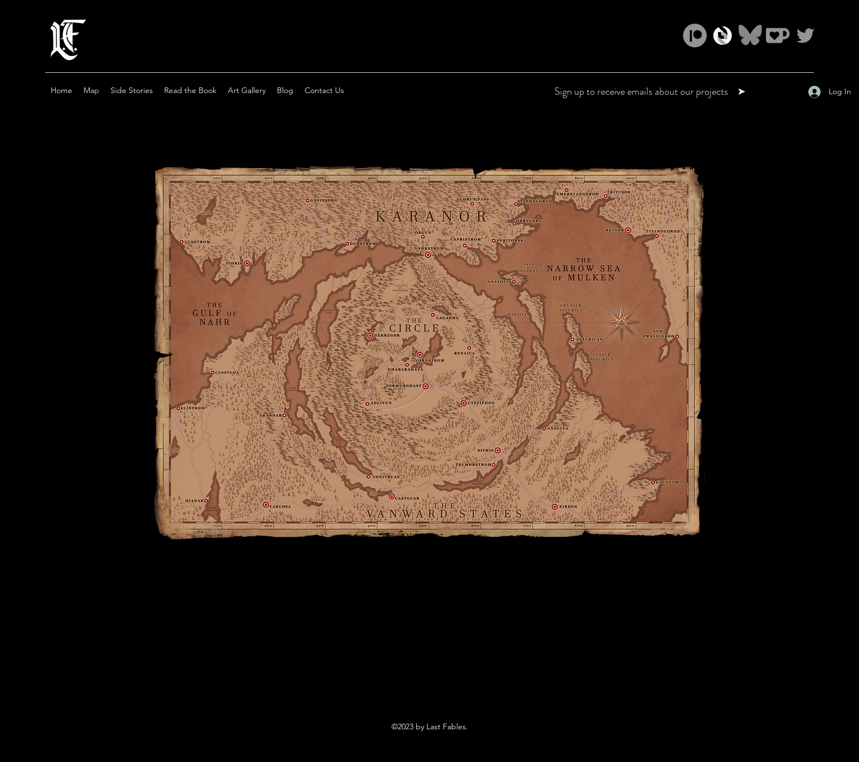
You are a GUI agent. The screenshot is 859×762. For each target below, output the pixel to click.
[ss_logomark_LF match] (722, 35)
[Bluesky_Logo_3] (750, 35)
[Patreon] (695, 35)
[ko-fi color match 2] (778, 35)
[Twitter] (805, 35)
